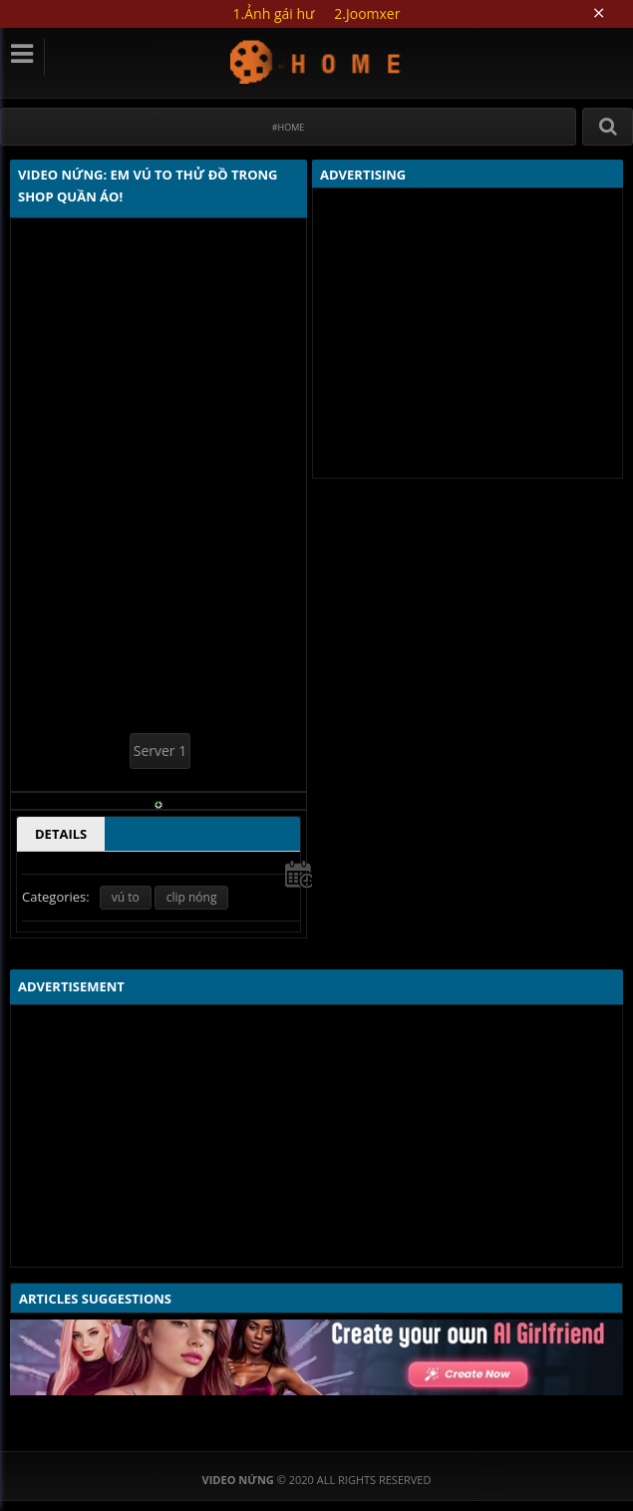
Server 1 (160, 750)
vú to (126, 897)
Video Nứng (316, 61)
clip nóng (191, 897)
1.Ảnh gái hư (274, 13)
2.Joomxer (367, 13)
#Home (288, 127)
